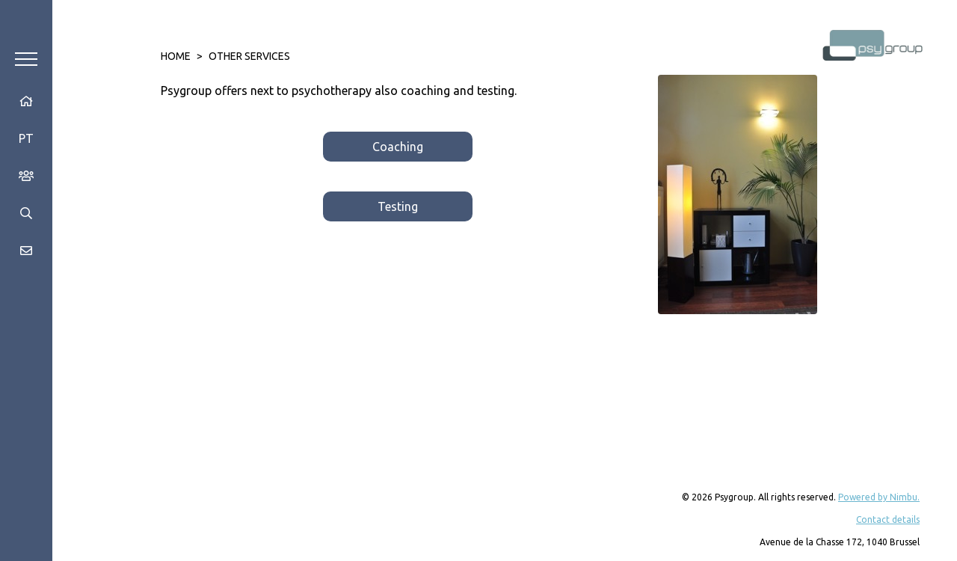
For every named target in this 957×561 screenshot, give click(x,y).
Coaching (397, 146)
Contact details (888, 519)
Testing (398, 206)
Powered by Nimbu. (879, 497)
